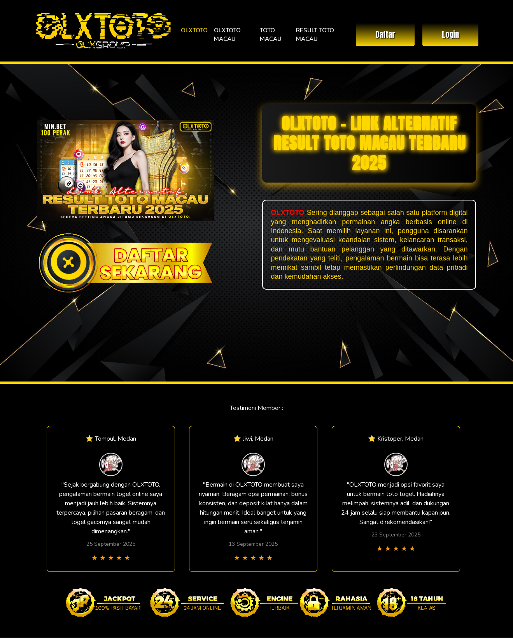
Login (450, 34)
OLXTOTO (194, 30)
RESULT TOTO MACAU (315, 34)
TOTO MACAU (271, 34)
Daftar (385, 34)
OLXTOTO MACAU (227, 34)
